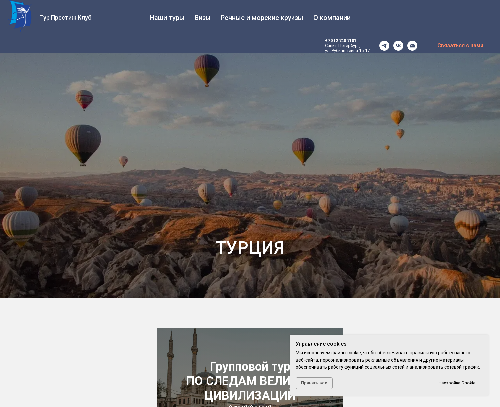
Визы (203, 18)
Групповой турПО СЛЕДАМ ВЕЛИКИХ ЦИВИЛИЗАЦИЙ (250, 381)
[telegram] (384, 46)
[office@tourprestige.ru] (412, 46)
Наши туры (167, 18)
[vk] (398, 46)
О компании (332, 18)
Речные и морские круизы (262, 18)
